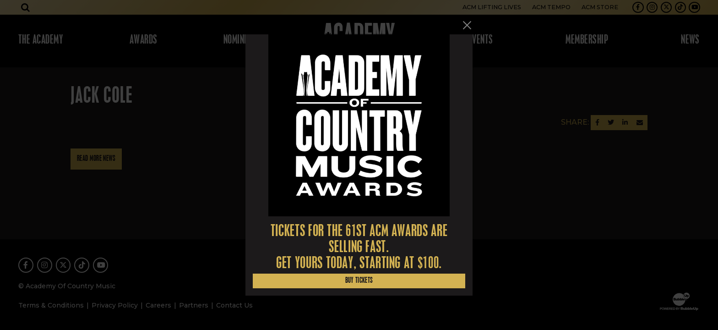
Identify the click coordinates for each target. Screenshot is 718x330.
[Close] (467, 25)
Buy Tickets (359, 280)
